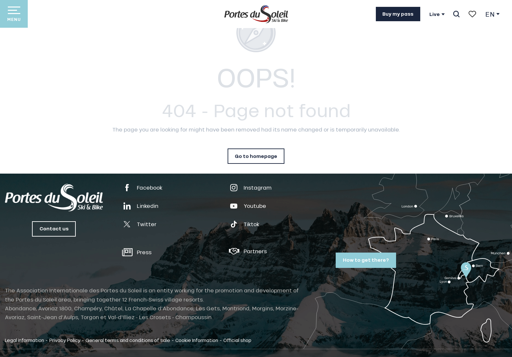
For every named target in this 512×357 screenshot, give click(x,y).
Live (434, 14)
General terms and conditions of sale (128, 340)
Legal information (24, 340)
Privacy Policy (64, 340)
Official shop (237, 340)
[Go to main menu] (14, 14)
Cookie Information (196, 340)
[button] (456, 14)
